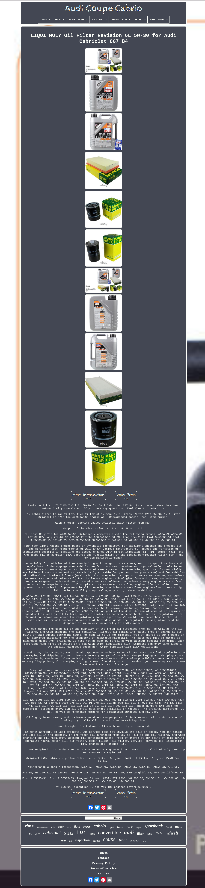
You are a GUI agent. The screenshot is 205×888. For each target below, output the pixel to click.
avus (144, 841)
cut (159, 833)
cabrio (100, 825)
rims (29, 826)
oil (30, 833)
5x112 (68, 833)
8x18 (37, 834)
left (70, 841)
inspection (82, 840)
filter (140, 833)
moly (178, 826)
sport (111, 827)
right (53, 827)
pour (61, 826)
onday (86, 826)
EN (99, 873)
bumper (120, 827)
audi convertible (42, 828)
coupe (109, 839)
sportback (154, 825)
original (138, 828)
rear (63, 840)
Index (104, 852)
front (122, 840)
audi (129, 832)
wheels (172, 833)
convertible (109, 832)
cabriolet (52, 832)
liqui (77, 826)
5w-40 (130, 827)
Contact (103, 858)
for (81, 832)
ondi (92, 833)
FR (107, 873)
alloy (149, 833)
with (69, 828)
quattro (96, 841)
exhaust (135, 841)
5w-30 (169, 827)
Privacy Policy (103, 863)
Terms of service (103, 868)
